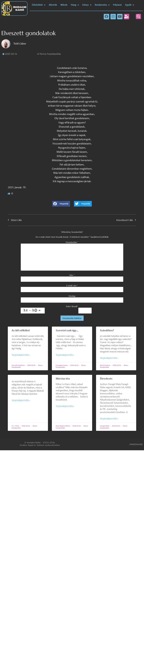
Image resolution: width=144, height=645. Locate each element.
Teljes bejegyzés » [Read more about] (21, 400)
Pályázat (117, 5)
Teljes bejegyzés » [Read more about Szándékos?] (109, 358)
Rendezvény (102, 5)
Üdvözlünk (38, 5)
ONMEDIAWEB (136, 444)
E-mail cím (72, 285)
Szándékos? (107, 330)
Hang (75, 5)
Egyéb (129, 5)
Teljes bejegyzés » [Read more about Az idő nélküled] (21, 355)
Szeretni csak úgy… (67, 330)
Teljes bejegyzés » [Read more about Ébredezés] (109, 419)
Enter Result (72, 306)
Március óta (63, 378)
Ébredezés (106, 378)
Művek (63, 5)
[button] (138, 16)
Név (72, 275)
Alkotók (53, 5)
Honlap (72, 296)
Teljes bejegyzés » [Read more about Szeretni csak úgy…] (65, 355)
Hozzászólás (72, 242)
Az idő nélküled (21, 330)
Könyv (86, 5)
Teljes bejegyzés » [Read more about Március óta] (65, 406)
